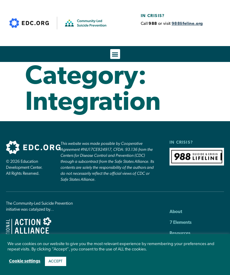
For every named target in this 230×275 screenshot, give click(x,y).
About (176, 212)
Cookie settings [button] (24, 261)
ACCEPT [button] (56, 261)
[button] (115, 54)
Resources (180, 233)
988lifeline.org (187, 24)
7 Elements (181, 223)
